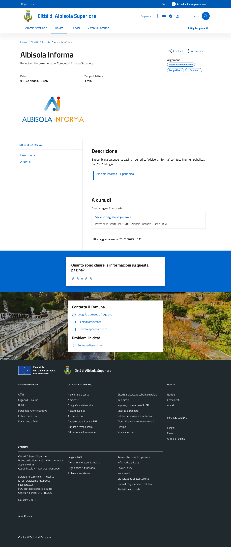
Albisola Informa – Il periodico (115, 174)
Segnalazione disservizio (81, 468)
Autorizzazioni (75, 416)
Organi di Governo (28, 400)
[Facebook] (156, 16)
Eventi (170, 433)
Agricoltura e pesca (78, 394)
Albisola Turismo (176, 439)
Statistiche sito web (129, 489)
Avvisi (170, 405)
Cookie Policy (125, 468)
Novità (59, 28)
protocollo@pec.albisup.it (38, 489)
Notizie (171, 394)
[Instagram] (176, 16)
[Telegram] (169, 16)
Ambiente (73, 400)
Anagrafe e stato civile (80, 405)
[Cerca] (206, 16)
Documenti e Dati (28, 421)
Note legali (124, 473)
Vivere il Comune (98, 28)
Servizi (75, 28)
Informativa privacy (128, 462)
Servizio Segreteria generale (113, 217)
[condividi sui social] (175, 51)
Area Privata (25, 516)
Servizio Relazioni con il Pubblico (36, 477)
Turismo (122, 427)
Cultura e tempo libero (80, 427)
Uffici (21, 394)
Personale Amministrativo (32, 411)
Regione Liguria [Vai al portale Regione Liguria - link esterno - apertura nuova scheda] (28, 4)
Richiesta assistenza (79, 473)
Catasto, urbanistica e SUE (82, 421)
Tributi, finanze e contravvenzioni (136, 421)
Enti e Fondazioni (27, 416)
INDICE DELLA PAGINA (49, 145)
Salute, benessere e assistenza (135, 416)
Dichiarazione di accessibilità (133, 479)
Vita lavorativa (126, 432)
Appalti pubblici (76, 411)
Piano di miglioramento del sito (135, 484)
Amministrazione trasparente (134, 457)
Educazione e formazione (82, 432)
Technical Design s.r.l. (41, 537)
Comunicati (173, 400)
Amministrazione (36, 28)
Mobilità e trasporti (128, 411)
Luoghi (171, 428)
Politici (21, 405)
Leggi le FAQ (75, 457)
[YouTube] (162, 16)
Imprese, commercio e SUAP (133, 405)
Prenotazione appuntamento (84, 462)
